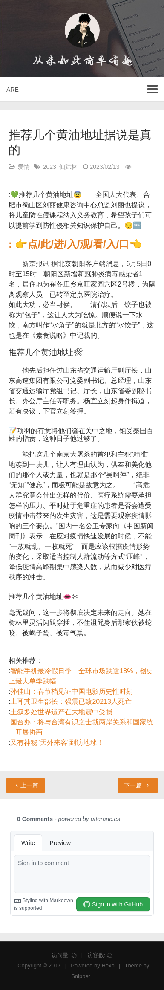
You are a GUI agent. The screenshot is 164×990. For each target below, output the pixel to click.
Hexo (107, 965)
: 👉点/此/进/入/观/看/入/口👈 (75, 244)
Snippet (80, 976)
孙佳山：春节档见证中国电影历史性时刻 (71, 691)
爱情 (24, 166)
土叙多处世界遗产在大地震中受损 (61, 711)
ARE (12, 89)
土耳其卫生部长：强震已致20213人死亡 (71, 701)
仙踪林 (68, 166)
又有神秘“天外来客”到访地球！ (57, 742)
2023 (49, 166)
